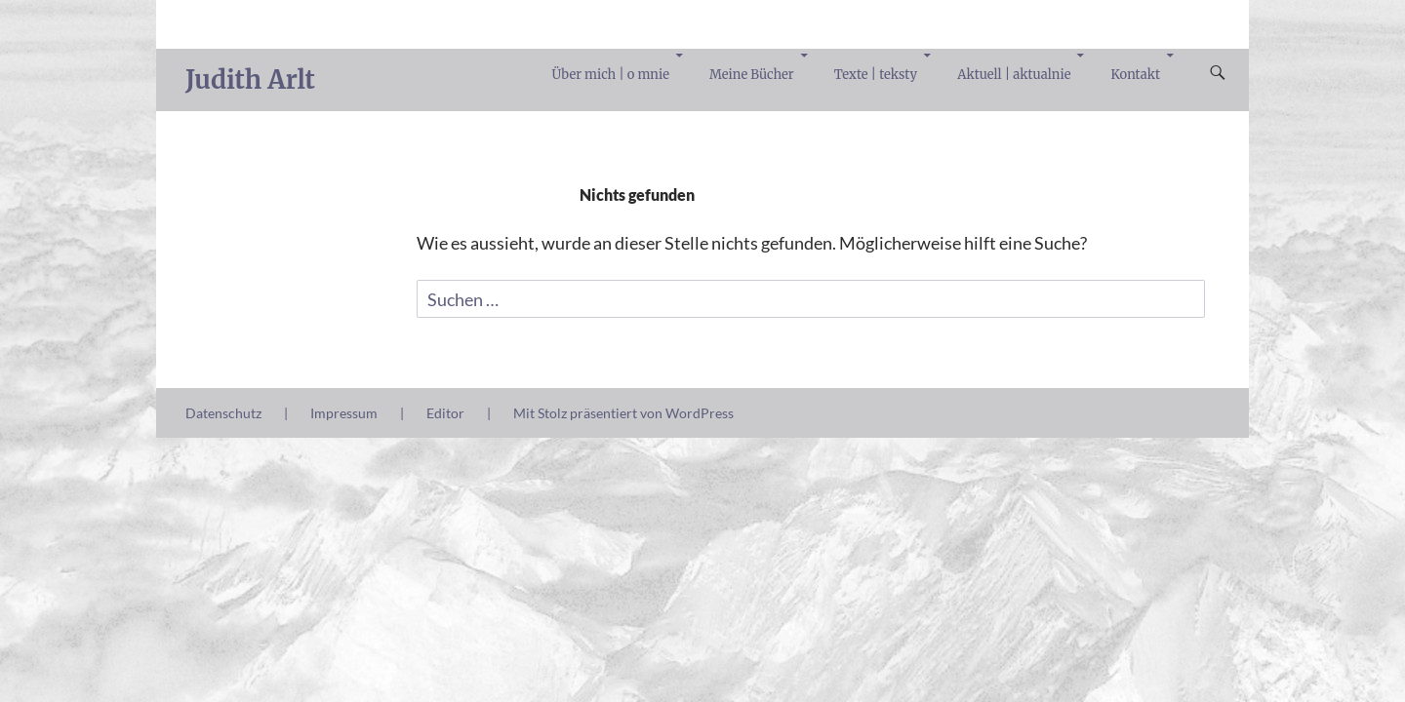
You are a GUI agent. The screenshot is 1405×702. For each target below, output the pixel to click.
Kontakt (1135, 74)
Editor (445, 413)
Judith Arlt (250, 79)
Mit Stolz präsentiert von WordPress (623, 413)
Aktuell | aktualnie (1013, 74)
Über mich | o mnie (610, 74)
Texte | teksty (875, 74)
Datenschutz (223, 413)
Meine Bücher (751, 74)
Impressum (344, 413)
